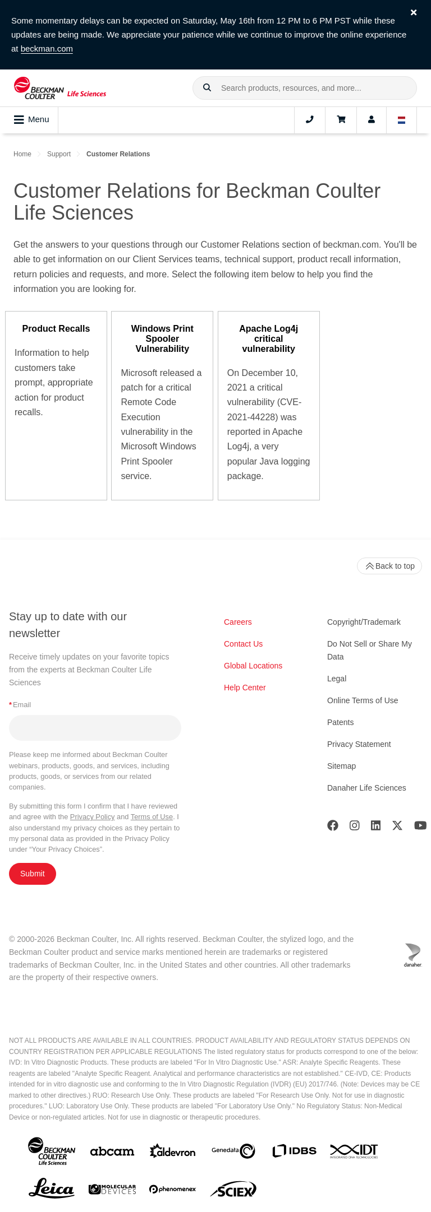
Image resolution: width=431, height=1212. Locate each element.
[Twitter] (397, 828)
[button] (207, 88)
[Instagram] (355, 828)
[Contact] (310, 120)
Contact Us (243, 643)
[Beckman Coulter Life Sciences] (60, 88)
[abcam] (112, 1153)
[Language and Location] (402, 120)
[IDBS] (294, 1153)
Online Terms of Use (362, 700)
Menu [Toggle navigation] (31, 120)
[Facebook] (332, 828)
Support (59, 154)
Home (22, 154)
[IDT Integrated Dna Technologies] (354, 1153)
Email (20, 704)
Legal (336, 678)
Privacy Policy (92, 816)
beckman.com (47, 48)
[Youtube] (420, 828)
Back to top (389, 566)
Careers (238, 621)
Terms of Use (152, 816)
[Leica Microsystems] (51, 1191)
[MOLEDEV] (112, 1191)
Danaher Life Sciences (366, 787)
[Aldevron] (173, 1153)
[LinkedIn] (376, 828)
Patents (340, 722)
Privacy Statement (359, 744)
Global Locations (253, 665)
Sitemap (341, 765)
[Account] (371, 120)
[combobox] (304, 88)
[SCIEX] (233, 1192)
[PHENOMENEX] (173, 1191)
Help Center (245, 687)
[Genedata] (233, 1153)
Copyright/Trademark (364, 621)
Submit (32, 873)
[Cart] (340, 120)
